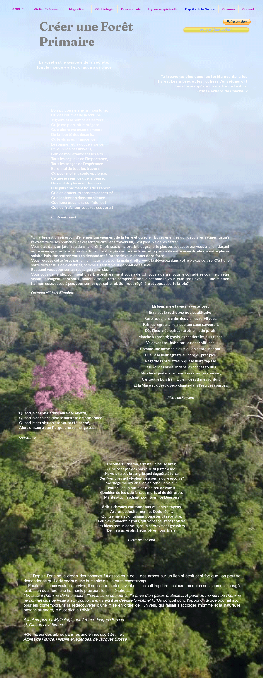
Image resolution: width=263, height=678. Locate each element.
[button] (237, 22)
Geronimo (27, 437)
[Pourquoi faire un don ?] (216, 29)
